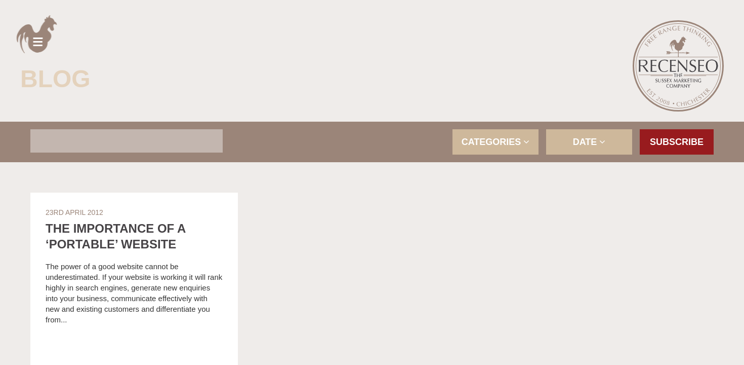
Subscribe (677, 142)
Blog (55, 78)
